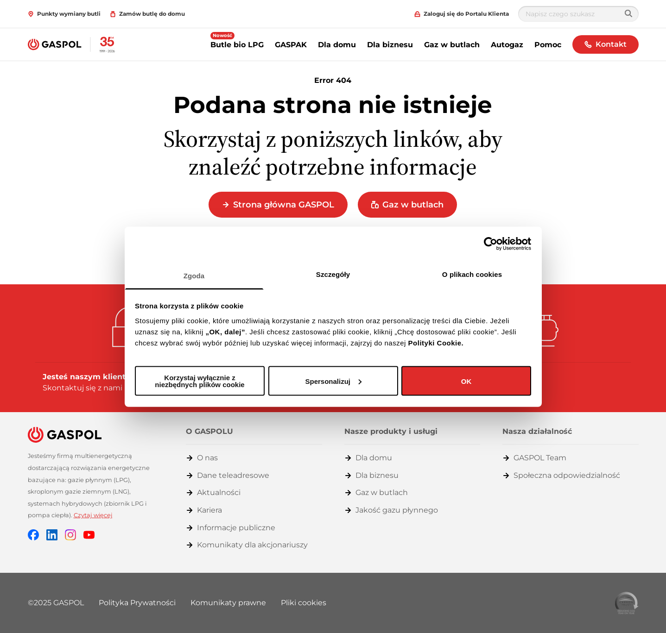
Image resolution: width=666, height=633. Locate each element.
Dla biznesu (390, 44)
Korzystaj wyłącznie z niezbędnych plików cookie (199, 381)
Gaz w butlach (452, 44)
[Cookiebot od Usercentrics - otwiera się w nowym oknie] (490, 244)
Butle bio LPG (237, 44)
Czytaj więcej (93, 515)
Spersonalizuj (333, 381)
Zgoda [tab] (194, 275)
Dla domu (337, 44)
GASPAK (291, 44)
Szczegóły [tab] (333, 274)
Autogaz (507, 44)
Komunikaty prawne (228, 602)
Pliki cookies (303, 602)
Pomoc (547, 44)
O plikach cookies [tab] (472, 274)
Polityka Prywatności (137, 602)
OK (466, 381)
